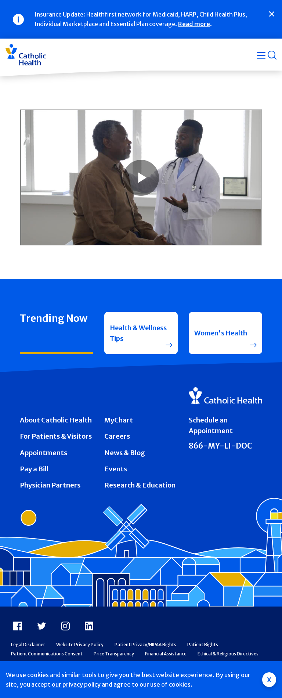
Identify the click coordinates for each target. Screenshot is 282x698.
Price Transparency (114, 655)
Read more (194, 24)
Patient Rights (202, 645)
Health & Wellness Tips (132, 333)
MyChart (118, 421)
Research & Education (140, 486)
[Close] (272, 14)
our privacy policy (76, 684)
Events (115, 470)
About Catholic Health (56, 421)
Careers (117, 437)
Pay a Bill (34, 470)
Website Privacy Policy (80, 645)
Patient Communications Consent (47, 655)
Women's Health (221, 334)
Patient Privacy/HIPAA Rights (145, 645)
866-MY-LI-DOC (220, 447)
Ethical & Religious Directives (228, 655)
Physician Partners (50, 486)
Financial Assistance (166, 655)
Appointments (43, 454)
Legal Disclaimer (28, 645)
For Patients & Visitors (56, 437)
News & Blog (124, 454)
